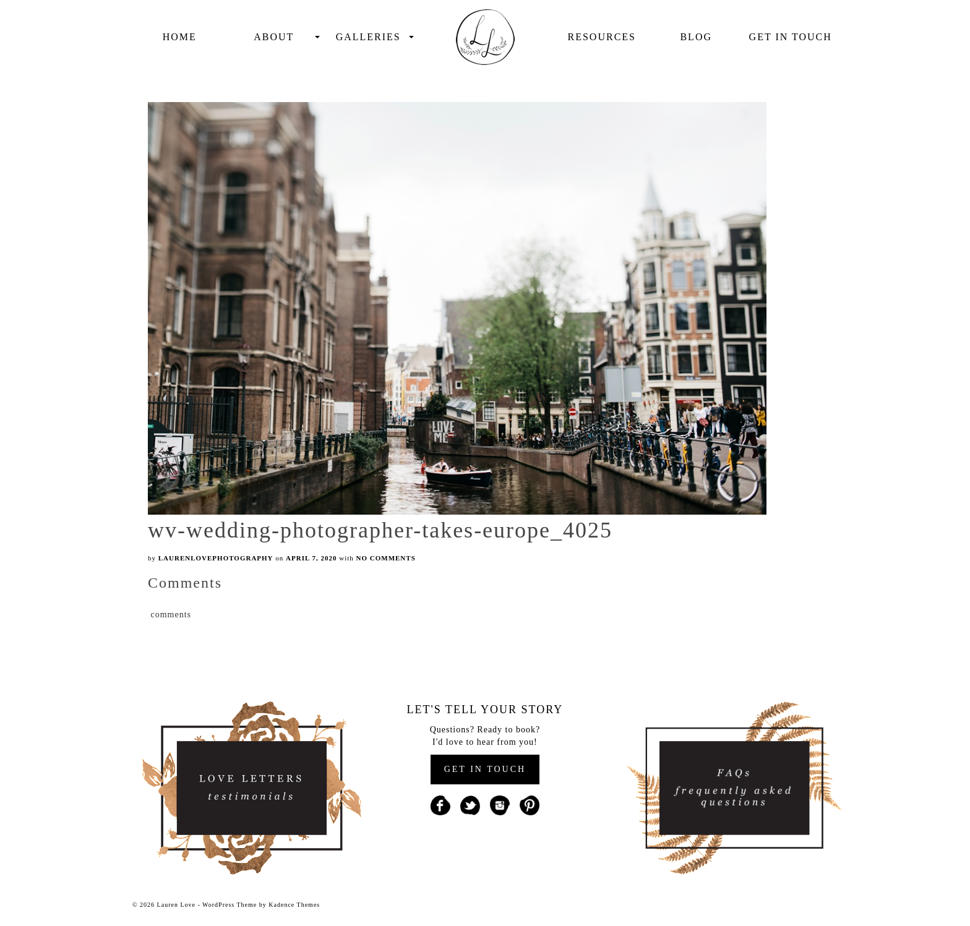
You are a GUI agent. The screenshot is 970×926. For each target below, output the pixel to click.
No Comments (386, 558)
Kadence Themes (294, 904)
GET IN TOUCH (485, 769)
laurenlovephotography (215, 558)
